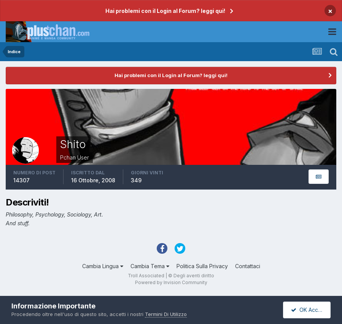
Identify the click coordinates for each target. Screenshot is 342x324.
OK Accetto (309, 310)
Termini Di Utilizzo (166, 314)
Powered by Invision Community (171, 282)
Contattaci (247, 266)
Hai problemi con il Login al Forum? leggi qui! (165, 11)
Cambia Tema (149, 266)
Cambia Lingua (102, 266)
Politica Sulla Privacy (202, 266)
